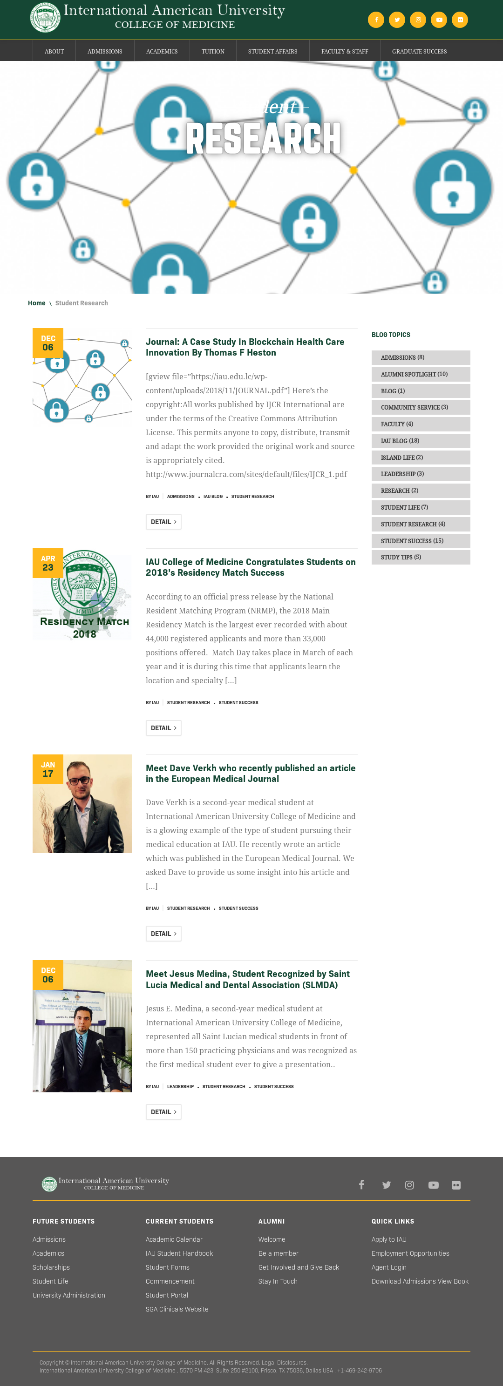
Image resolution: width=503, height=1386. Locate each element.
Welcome (271, 1239)
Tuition (213, 51)
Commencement (170, 1281)
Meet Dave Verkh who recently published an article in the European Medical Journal (251, 773)
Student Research (252, 496)
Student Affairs (273, 51)
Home (37, 303)
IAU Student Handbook (179, 1253)
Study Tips (397, 557)
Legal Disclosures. (285, 1362)
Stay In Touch (278, 1281)
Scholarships (51, 1267)
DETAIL (164, 522)
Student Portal (167, 1295)
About (54, 51)
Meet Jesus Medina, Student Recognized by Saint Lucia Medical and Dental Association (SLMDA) (248, 979)
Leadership (180, 1086)
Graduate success (419, 51)
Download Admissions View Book (420, 1281)
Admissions (105, 51)
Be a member (278, 1253)
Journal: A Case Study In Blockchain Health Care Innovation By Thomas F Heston (245, 347)
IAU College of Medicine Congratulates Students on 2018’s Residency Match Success (251, 567)
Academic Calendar (174, 1239)
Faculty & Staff (344, 51)
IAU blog (213, 496)
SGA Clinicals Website (177, 1309)
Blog (388, 391)
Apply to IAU (389, 1239)
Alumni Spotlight (408, 374)
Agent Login (389, 1267)
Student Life (400, 508)
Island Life (398, 457)
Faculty (393, 424)
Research (395, 491)
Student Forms (168, 1267)
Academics (162, 51)
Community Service (410, 407)
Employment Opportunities (410, 1253)
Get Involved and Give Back (298, 1267)
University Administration (69, 1295)
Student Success (238, 703)
